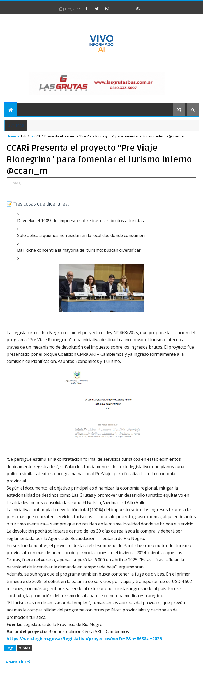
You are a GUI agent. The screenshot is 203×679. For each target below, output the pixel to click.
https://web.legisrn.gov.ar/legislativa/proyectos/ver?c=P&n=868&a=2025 (84, 639)
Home (11, 136)
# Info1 (24, 647)
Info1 (25, 136)
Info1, (16, 183)
